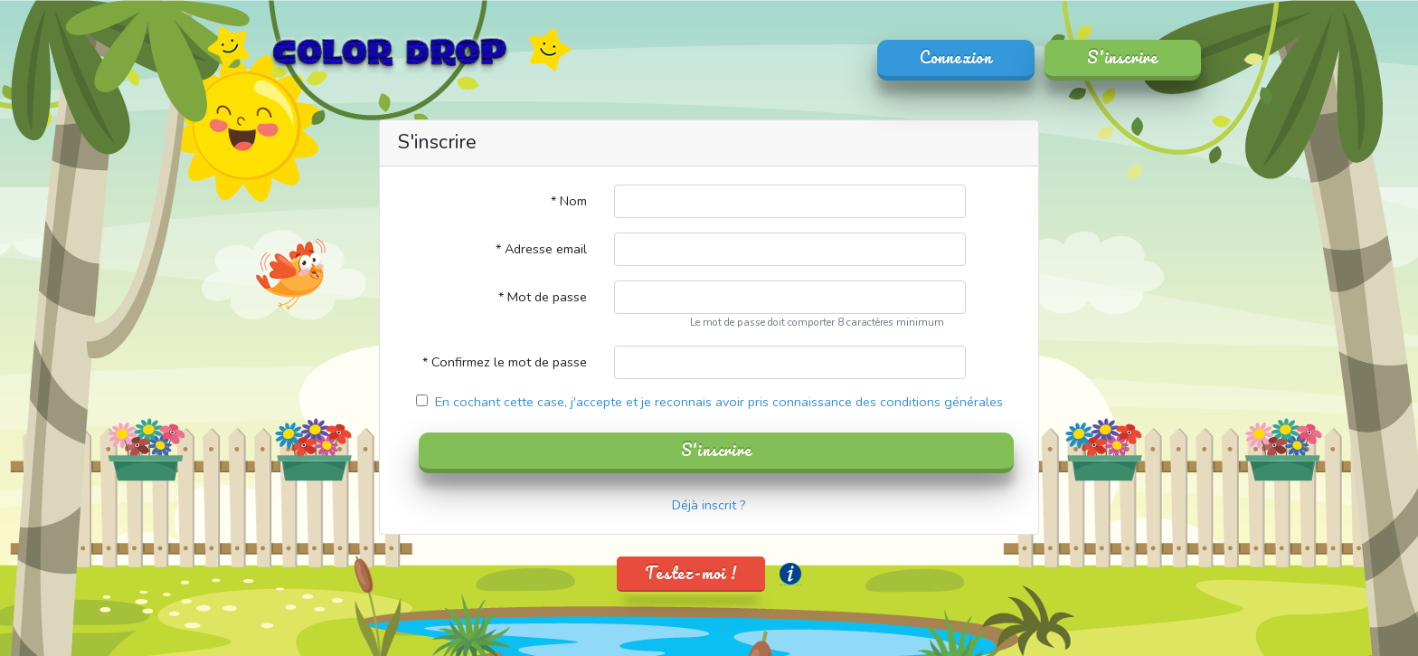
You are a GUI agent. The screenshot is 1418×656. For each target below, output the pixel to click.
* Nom (569, 201)
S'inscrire (1122, 57)
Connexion (956, 57)
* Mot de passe (542, 297)
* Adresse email (541, 249)
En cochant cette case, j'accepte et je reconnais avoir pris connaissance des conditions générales (717, 402)
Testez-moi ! (691, 572)
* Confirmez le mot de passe (504, 362)
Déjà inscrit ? (709, 505)
